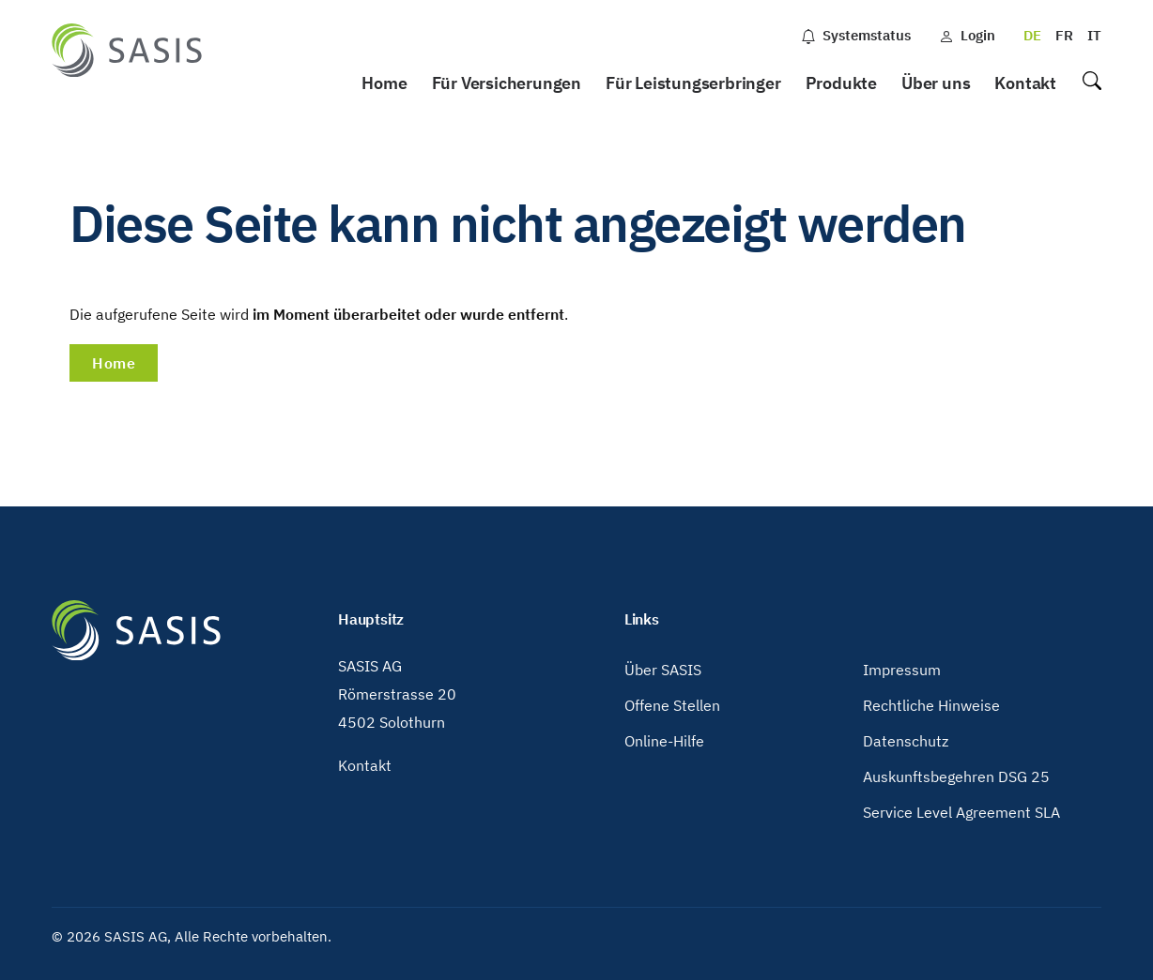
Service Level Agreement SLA (961, 812)
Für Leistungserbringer (693, 83)
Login (967, 35)
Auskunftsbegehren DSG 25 (956, 776)
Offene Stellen (672, 705)
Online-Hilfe (664, 740)
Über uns (935, 83)
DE (1032, 35)
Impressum (902, 669)
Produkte (841, 83)
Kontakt (1025, 83)
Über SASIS (662, 669)
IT (1094, 35)
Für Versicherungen (506, 83)
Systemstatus (856, 35)
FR (1064, 35)
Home (384, 83)
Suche (1091, 84)
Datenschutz (905, 740)
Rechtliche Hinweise (931, 705)
